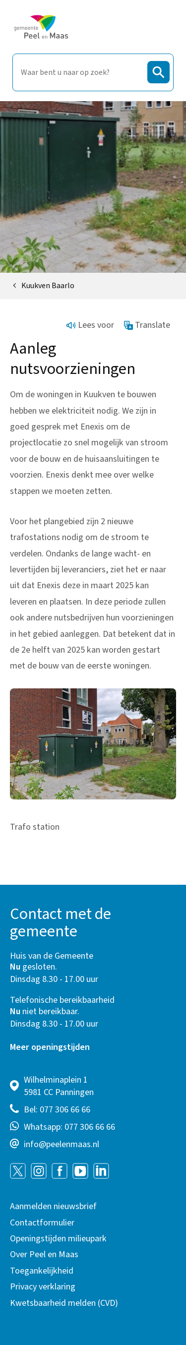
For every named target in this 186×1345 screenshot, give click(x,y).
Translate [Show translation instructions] (147, 325)
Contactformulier (42, 1223)
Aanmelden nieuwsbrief (53, 1206)
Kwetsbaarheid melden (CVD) (64, 1303)
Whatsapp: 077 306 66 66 (69, 1127)
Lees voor (90, 325)
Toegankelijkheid (41, 1271)
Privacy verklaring (42, 1287)
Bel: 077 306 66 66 (57, 1109)
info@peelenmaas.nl (61, 1144)
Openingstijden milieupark (58, 1238)
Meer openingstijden (50, 1047)
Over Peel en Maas (44, 1254)
